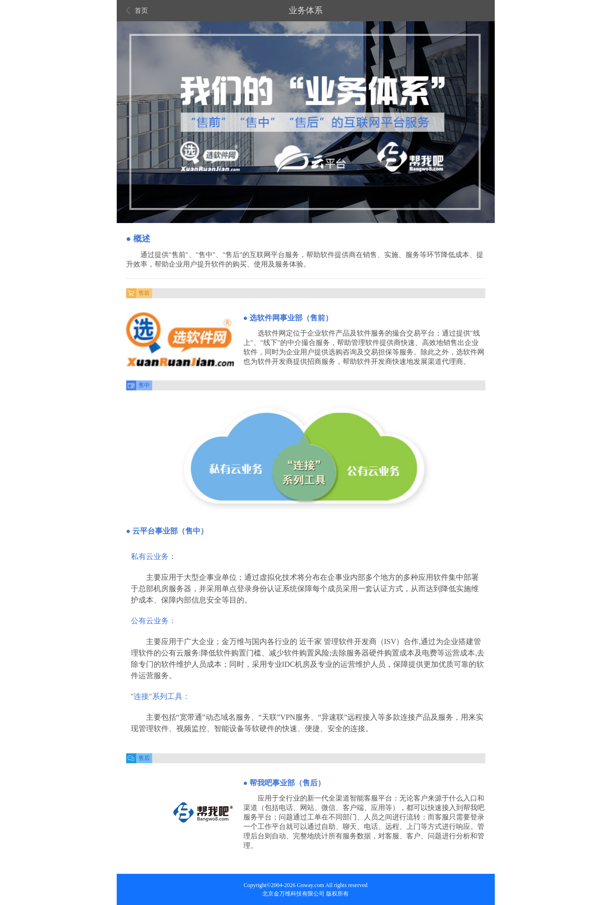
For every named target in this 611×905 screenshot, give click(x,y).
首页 (137, 11)
